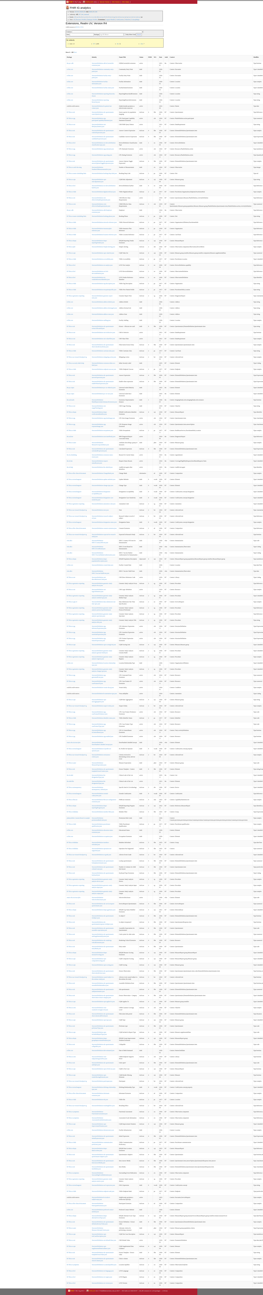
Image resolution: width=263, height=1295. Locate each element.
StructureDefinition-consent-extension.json (104, 528)
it (112, 17)
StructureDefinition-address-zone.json (103, 314)
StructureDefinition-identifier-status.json (103, 718)
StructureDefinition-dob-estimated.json (103, 1050)
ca (84, 17)
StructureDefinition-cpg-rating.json (102, 155)
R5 (93, 12)
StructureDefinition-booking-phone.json (103, 216)
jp (114, 17)
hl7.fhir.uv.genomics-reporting (75, 296)
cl (88, 17)
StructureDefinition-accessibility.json (102, 259)
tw (134, 17)
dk (98, 17)
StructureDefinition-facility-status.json (103, 88)
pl (125, 17)
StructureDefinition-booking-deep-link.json (104, 173)
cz (93, 17)
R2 (78, 12)
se (129, 17)
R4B (90, 12)
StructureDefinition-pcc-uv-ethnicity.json (103, 387)
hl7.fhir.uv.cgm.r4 (72, 602)
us (139, 17)
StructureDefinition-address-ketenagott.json (104, 308)
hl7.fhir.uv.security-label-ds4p (75, 363)
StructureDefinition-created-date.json (102, 565)
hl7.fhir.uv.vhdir (71, 192)
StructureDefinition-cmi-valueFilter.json (103, 339)
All (75, 12)
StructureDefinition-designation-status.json (104, 522)
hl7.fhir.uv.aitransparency (74, 787)
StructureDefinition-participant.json (102, 1081)
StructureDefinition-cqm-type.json (102, 1020)
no (121, 17)
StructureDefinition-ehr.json (100, 1099)
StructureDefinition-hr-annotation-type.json (104, 693)
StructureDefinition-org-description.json (103, 283)
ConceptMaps (135, 19)
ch (86, 17)
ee (100, 17)
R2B (81, 12)
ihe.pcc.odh (70, 63)
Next (75, 52)
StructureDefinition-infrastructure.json (103, 1130)
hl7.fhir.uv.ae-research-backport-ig (77, 357)
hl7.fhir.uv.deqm (71, 241)
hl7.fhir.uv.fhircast (72, 799)
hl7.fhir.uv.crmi (71, 204)
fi (104, 17)
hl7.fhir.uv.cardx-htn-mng (74, 167)
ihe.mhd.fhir (70, 781)
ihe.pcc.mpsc (70, 387)
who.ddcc (69, 540)
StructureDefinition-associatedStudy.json (103, 436)
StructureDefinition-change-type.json (102, 485)
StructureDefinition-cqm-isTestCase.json (103, 1069)
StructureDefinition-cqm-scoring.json (102, 965)
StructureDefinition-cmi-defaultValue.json (104, 1240)
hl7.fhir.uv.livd (71, 143)
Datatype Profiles (92, 19)
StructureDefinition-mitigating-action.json (104, 357)
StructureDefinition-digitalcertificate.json (104, 192)
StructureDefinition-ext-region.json (102, 1277)
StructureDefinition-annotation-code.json (103, 504)
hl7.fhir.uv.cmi (71, 124)
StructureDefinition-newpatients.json (102, 430)
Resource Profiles (81, 19)
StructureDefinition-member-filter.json (103, 812)
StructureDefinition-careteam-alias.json (103, 351)
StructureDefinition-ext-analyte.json (102, 265)
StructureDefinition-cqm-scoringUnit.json (104, 644)
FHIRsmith (88, 2)
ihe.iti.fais (70, 461)
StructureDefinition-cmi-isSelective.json (103, 332)
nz (123, 17)
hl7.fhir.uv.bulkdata (72, 812)
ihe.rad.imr (70, 436)
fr (106, 17)
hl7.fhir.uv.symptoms (73, 1112)
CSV (81, 27)
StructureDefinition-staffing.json (101, 320)
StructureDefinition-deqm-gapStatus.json (103, 910)
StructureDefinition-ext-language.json (103, 1271)
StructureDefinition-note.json (100, 510)
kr (116, 17)
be (79, 17)
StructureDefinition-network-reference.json (104, 222)
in (110, 17)
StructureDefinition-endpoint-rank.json (103, 1191)
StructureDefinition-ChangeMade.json (103, 473)
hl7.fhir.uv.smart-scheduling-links (76, 173)
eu (102, 17)
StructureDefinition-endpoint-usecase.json (104, 369)
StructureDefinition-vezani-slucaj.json (103, 687)
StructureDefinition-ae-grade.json (101, 854)
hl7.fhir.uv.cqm (71, 179)
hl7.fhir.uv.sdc (71, 112)
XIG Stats (125, 2)
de (95, 17)
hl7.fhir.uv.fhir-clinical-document (76, 473)
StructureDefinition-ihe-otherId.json (102, 467)
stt (132, 17)
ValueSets (127, 19)
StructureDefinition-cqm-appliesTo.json (103, 1001)
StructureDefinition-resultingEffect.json (103, 1105)
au (77, 17)
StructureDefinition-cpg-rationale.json (103, 149)
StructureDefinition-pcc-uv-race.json (102, 394)
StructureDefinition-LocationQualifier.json (104, 1265)
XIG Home (116, 2)
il (108, 17)
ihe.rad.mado (70, 400)
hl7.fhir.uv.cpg (71, 118)
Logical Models (110, 19)
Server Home (104, 2)
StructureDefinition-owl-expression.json (103, 1185)
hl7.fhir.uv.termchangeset (74, 479)
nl (118, 17)
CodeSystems (120, 19)
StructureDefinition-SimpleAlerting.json (103, 247)
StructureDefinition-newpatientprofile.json (104, 289)
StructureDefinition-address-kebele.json (103, 302)
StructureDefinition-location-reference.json (104, 234)
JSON (77, 27)
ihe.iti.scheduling (72, 455)
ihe (82, 14)
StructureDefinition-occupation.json (102, 836)
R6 (96, 12)
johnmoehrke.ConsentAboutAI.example (78, 818)
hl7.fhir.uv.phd (71, 247)
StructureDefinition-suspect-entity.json (103, 706)
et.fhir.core (70, 69)
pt (127, 17)
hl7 (79, 14)
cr (90, 17)
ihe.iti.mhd (70, 775)
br (82, 17)
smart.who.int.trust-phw (74, 742)
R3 (84, 12)
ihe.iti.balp (70, 467)
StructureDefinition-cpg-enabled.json (102, 736)
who (141, 44)
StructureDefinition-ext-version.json (102, 1283)
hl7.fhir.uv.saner (71, 442)
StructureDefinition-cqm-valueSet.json (103, 253)
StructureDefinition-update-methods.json (103, 479)
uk (137, 17)
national (86, 14)
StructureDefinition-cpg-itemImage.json (103, 418)
